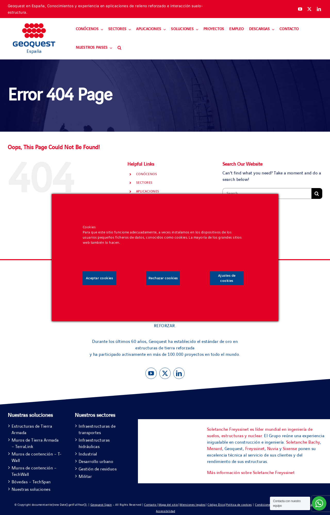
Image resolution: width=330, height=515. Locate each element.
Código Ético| (217, 505)
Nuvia (272, 449)
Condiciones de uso (268, 505)
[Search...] (266, 193)
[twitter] (309, 9)
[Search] (316, 193)
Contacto (150, 505)
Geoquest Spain (101, 505)
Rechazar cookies (163, 278)
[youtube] (300, 9)
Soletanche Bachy (303, 442)
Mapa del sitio (168, 505)
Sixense (290, 449)
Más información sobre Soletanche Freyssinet (251, 473)
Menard (214, 449)
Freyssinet (255, 449)
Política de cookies (239, 505)
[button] (119, 48)
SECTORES (144, 182)
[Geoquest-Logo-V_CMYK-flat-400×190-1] (34, 25)
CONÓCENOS (146, 174)
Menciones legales (192, 505)
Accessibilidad (165, 511)
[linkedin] (319, 9)
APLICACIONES (147, 191)
